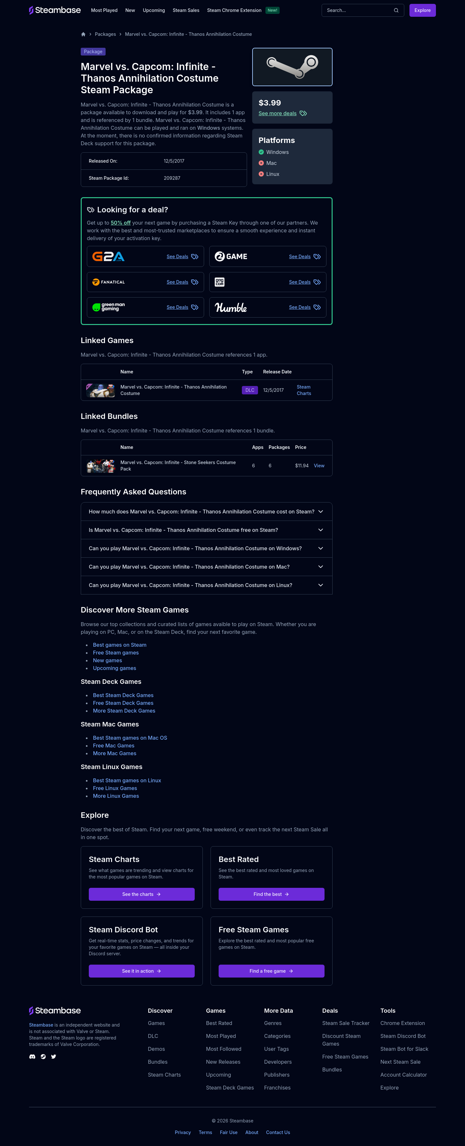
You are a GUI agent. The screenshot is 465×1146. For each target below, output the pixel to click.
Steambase (41, 1025)
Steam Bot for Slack (404, 1049)
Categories (277, 1036)
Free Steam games (116, 652)
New (130, 10)
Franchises (277, 1087)
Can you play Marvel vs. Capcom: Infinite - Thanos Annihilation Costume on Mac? (207, 567)
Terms (205, 1132)
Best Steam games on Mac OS (130, 738)
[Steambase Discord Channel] (32, 1056)
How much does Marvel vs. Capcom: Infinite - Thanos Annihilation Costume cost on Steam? (207, 511)
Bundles (158, 1062)
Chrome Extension (402, 1023)
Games (156, 1023)
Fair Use (229, 1132)
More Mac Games (114, 753)
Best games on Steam (120, 645)
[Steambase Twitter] (53, 1056)
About (251, 1132)
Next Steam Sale (400, 1062)
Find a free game (272, 971)
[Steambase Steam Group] (43, 1056)
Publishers (277, 1074)
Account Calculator (403, 1074)
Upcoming (154, 10)
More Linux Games (116, 796)
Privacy (183, 1132)
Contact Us (278, 1132)
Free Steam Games (345, 1056)
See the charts (141, 894)
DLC (153, 1036)
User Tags (276, 1049)
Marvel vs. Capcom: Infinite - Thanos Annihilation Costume (188, 34)
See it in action (141, 971)
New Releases (223, 1062)
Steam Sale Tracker (346, 1023)
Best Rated (219, 1023)
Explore (423, 10)
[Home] (83, 34)
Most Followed (224, 1049)
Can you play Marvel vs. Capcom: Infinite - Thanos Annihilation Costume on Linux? (207, 585)
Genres (273, 1023)
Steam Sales (186, 10)
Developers (278, 1062)
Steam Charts (304, 390)
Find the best (272, 894)
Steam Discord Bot (403, 1036)
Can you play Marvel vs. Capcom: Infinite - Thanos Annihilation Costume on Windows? (207, 548)
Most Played (104, 10)
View (319, 465)
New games (107, 660)
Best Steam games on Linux (127, 780)
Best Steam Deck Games (123, 695)
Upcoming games (114, 668)
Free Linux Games (115, 788)
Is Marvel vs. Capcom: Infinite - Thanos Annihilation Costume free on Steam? (207, 530)
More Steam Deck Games (124, 710)
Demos (156, 1049)
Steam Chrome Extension (234, 10)
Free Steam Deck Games (123, 703)
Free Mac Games (113, 745)
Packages (105, 34)
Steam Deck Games (230, 1087)
